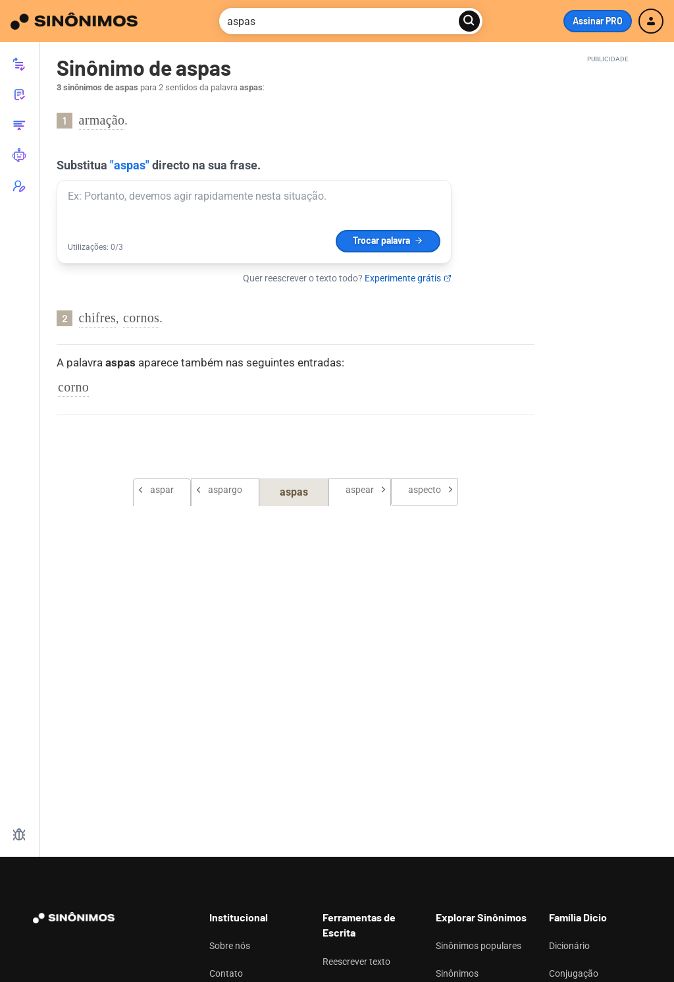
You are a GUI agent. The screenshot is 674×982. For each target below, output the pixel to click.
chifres (98, 317)
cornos (141, 317)
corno (73, 387)
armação (102, 120)
